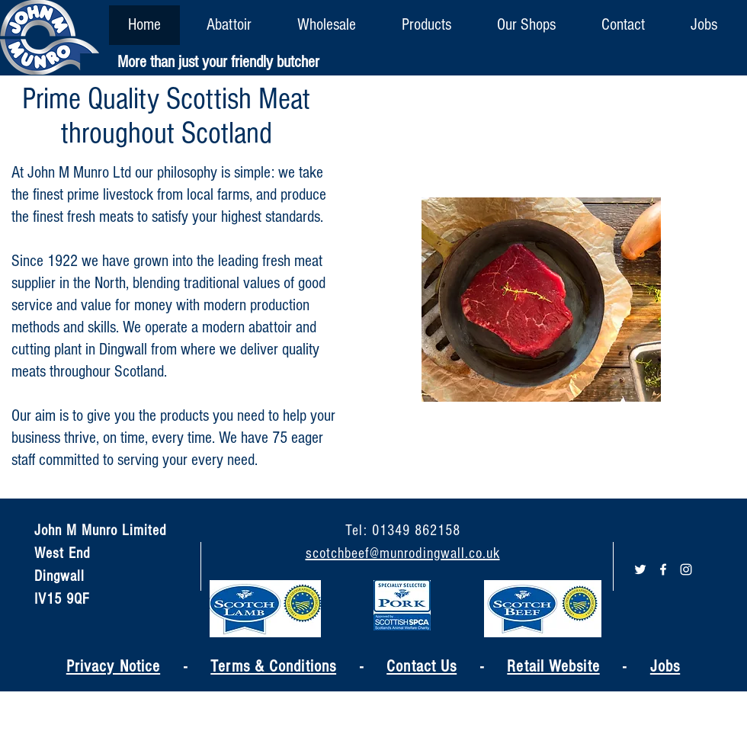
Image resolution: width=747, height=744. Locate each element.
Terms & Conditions (273, 666)
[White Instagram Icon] (686, 569)
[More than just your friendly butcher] (218, 62)
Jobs (665, 666)
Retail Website (553, 666)
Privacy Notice (113, 666)
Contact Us (421, 666)
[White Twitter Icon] (640, 569)
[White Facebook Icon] (663, 569)
